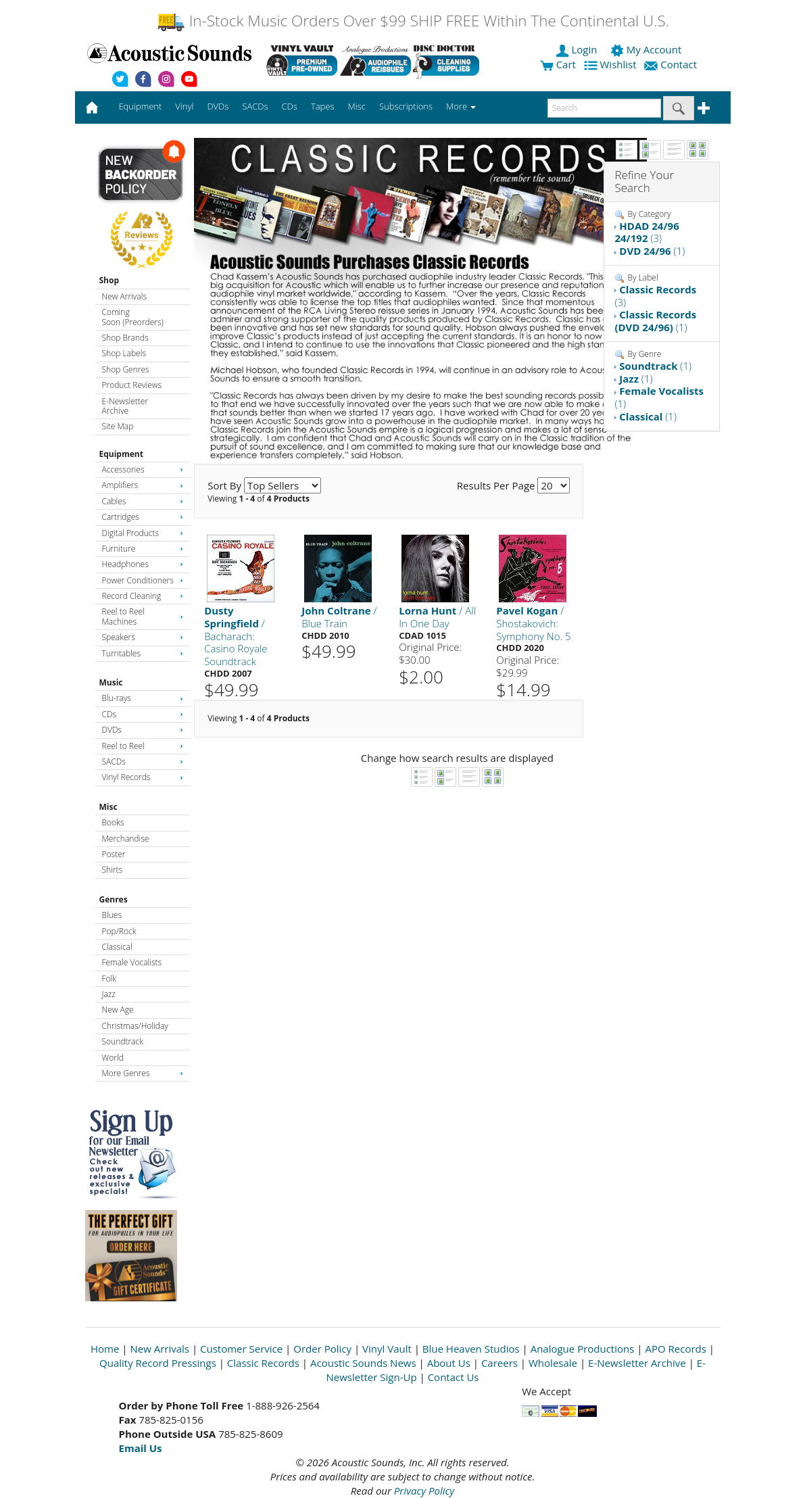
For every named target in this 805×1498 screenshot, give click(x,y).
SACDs (142, 761)
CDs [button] (289, 106)
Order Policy (322, 1348)
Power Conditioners (142, 580)
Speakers (142, 637)
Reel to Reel (142, 746)
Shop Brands (125, 337)
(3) (646, 232)
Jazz (109, 994)
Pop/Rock (119, 931)
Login (578, 49)
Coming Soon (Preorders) (133, 316)
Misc (108, 807)
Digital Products (142, 533)
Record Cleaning (142, 596)
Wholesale (553, 1363)
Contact (672, 64)
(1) (652, 251)
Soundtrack (122, 1041)
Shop (109, 280)
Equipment (121, 454)
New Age (118, 1009)
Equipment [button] (140, 106)
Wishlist (611, 64)
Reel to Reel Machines (142, 616)
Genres (113, 899)
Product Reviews (132, 385)
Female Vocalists (132, 962)
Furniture (142, 548)
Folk (109, 978)
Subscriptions (406, 106)
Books (113, 822)
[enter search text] (604, 108)
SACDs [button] (255, 106)
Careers (499, 1363)
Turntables (142, 653)
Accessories (142, 469)
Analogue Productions (583, 1348)
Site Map (118, 426)
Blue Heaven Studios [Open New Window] (471, 1348)
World (113, 1057)
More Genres (142, 1073)
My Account (647, 49)
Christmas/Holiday (135, 1026)
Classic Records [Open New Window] (263, 1363)
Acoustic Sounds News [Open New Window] (363, 1363)
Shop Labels (124, 353)
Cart (558, 64)
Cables (142, 501)
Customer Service (241, 1348)
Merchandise (125, 838)
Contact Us (453, 1377)
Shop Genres (125, 369)
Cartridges (142, 517)
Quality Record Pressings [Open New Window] (157, 1363)
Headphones (142, 564)
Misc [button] (356, 106)
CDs (142, 714)
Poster (114, 854)
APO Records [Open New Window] (675, 1348)
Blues (112, 915)
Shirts (112, 869)
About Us (448, 1363)
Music (111, 682)
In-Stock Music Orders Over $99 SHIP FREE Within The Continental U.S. (412, 20)
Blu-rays (142, 698)
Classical (117, 946)
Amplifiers (142, 485)
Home (105, 1348)
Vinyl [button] (184, 106)
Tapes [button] (323, 106)
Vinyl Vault (387, 1348)
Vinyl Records (142, 777)
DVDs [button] (217, 106)
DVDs (142, 729)
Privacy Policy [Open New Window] (424, 1490)
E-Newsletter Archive (125, 405)
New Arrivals (124, 296)
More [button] (461, 106)
